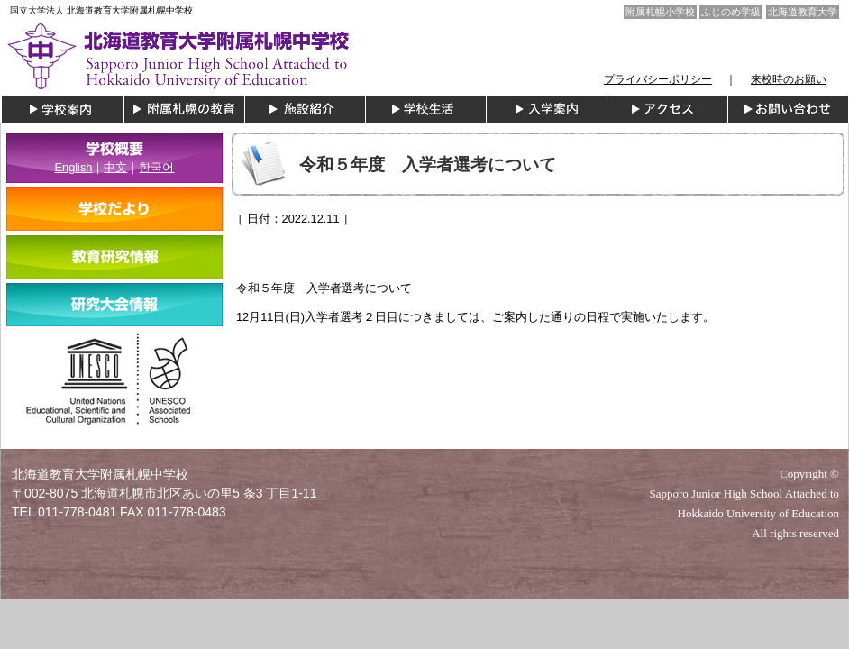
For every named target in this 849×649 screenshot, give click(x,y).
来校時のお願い (788, 79)
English (74, 167)
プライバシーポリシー (658, 79)
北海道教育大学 (802, 11)
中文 (115, 167)
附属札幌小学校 (660, 11)
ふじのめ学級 (731, 11)
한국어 (156, 167)
